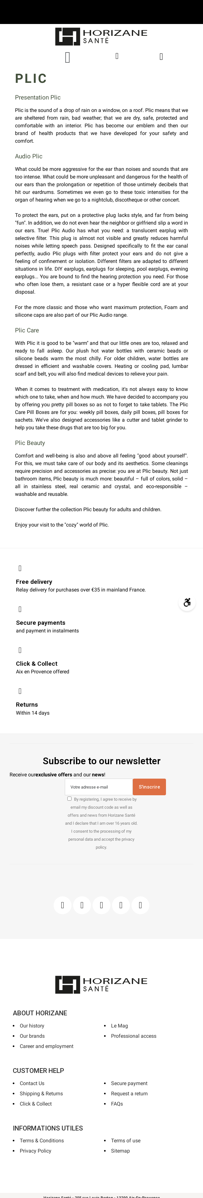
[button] (67, 57)
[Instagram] (82, 905)
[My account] (117, 56)
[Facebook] (62, 905)
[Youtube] (121, 905)
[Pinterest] (101, 905)
